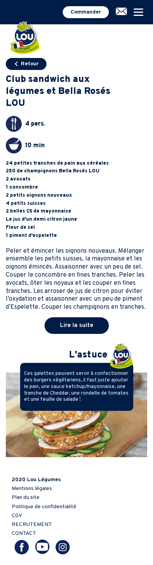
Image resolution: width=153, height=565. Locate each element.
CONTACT (24, 533)
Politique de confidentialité (44, 507)
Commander (85, 12)
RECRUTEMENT (32, 524)
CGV (17, 515)
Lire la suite (76, 325)
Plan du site (26, 497)
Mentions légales (32, 488)
